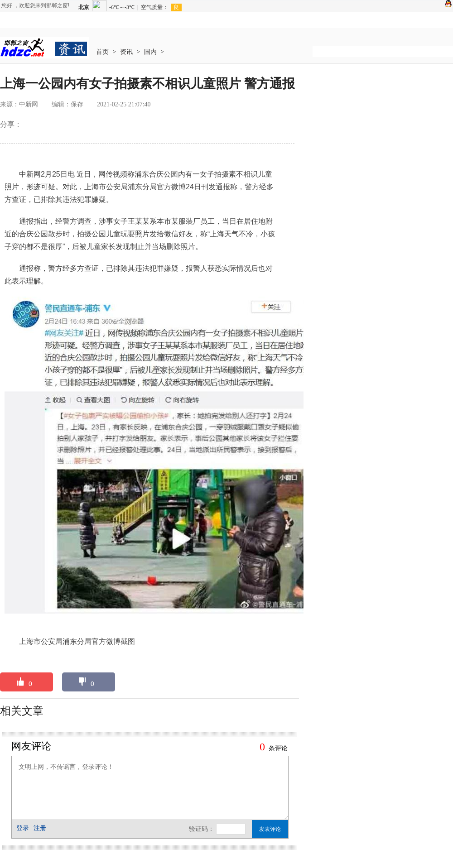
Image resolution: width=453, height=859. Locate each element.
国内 (150, 51)
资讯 (126, 51)
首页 (102, 51)
